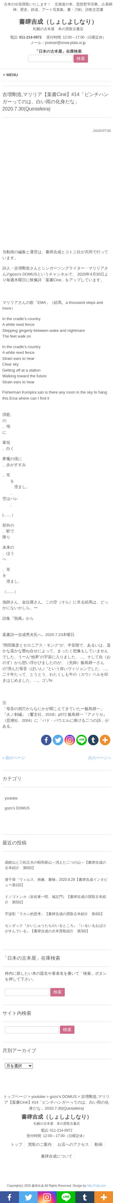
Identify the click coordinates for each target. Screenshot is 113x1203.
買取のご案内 (40, 1144)
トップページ (15, 1096)
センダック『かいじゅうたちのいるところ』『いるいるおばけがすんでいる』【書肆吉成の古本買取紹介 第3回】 (55, 928)
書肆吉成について (56, 1156)
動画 (98, 1144)
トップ (16, 1144)
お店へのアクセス (73, 1144)
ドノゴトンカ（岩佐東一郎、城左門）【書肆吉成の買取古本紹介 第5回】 (55, 899)
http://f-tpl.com (96, 1185)
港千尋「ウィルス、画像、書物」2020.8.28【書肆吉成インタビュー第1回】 (56, 882)
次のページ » (99, 758)
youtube (11, 798)
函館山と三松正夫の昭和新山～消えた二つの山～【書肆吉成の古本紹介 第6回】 (55, 865)
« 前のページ (13, 758)
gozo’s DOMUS (17, 808)
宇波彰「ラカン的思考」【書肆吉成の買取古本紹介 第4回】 (55, 914)
